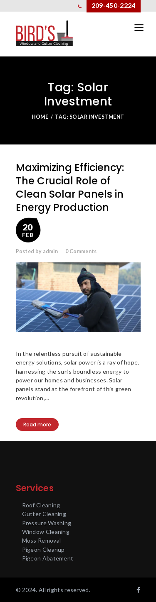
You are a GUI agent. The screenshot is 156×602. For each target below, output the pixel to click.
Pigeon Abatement (48, 558)
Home (40, 117)
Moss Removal (41, 540)
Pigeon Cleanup (43, 549)
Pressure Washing (47, 522)
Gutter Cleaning (44, 513)
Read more (37, 424)
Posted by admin (37, 251)
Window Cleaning (46, 531)
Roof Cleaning (41, 505)
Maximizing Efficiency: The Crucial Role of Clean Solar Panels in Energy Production (70, 187)
